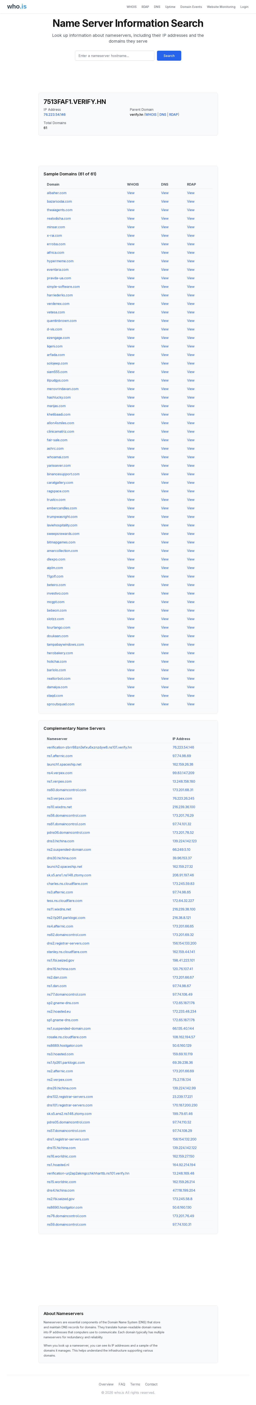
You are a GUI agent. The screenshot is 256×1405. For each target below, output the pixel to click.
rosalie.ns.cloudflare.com (66, 1037)
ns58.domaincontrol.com (66, 815)
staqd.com (55, 695)
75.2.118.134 (182, 1079)
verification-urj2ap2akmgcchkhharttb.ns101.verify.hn (88, 1173)
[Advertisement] (128, 78)
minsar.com (56, 227)
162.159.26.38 (183, 764)
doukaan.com (57, 636)
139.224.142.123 (185, 841)
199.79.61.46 (183, 1114)
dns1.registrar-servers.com (68, 1139)
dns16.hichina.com (61, 969)
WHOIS (132, 7)
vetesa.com (56, 312)
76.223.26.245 (183, 798)
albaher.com (56, 193)
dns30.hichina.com (61, 858)
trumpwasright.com (62, 517)
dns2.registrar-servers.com (68, 943)
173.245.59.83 (183, 884)
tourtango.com (58, 627)
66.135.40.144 (183, 1028)
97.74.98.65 (182, 892)
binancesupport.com (63, 474)
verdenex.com (58, 304)
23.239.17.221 (183, 1097)
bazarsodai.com (59, 201)
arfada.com (56, 355)
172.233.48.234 (184, 1011)
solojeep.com (57, 363)
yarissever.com (59, 465)
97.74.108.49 (182, 994)
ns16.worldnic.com (61, 1156)
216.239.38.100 (184, 909)
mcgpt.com (55, 602)
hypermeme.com (60, 261)
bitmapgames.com (61, 542)
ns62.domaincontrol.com (66, 935)
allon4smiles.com (60, 423)
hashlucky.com (59, 397)
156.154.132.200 (184, 1139)
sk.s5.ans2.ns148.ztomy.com (69, 1114)
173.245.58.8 (182, 1199)
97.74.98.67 (182, 986)
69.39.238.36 (183, 1062)
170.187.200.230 (185, 1105)
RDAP (145, 7)
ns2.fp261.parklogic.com (66, 918)
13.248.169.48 (183, 1173)
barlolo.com (56, 670)
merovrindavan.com (62, 389)
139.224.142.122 (185, 1148)
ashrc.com (55, 448)
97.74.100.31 (182, 1224)
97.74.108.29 (182, 1131)
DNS (157, 7)
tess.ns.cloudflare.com (64, 901)
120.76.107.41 (183, 969)
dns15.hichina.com (61, 1148)
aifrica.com (55, 252)
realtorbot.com (58, 678)
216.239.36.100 (184, 807)
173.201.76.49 (183, 1216)
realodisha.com (59, 218)
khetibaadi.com (58, 414)
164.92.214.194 (184, 1165)
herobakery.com (60, 653)
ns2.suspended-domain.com (69, 849)
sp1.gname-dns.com (62, 1020)
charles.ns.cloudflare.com (67, 884)
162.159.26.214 (184, 1182)
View (131, 193)
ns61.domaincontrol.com (66, 824)
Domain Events (191, 7)
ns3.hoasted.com (60, 1054)
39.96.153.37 (182, 858)
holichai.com (57, 661)
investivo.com (57, 593)
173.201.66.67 (183, 977)
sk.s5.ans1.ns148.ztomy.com (69, 875)
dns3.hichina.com (60, 841)
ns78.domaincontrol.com (66, 1216)
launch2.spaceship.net (64, 866)
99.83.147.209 (183, 773)
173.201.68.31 (183, 790)
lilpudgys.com (57, 380)
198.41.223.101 (184, 960)
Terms (135, 1384)
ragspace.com (58, 491)
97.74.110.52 (182, 1122)
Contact (151, 1384)
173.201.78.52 (183, 832)
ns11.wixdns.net (59, 909)
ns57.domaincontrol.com (66, 1131)
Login (244, 7)
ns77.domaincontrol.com (66, 994)
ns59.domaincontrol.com (66, 1224)
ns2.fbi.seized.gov (61, 1199)
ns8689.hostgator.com (64, 1045)
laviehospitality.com (62, 525)
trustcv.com (56, 499)
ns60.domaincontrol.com (66, 790)
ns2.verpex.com (59, 1079)
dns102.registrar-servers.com (70, 1097)
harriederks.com (60, 295)
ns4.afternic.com (60, 926)
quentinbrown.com (62, 321)
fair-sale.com (57, 440)
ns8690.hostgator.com (64, 1207)
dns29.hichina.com (61, 1088)
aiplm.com (55, 568)
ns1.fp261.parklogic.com (66, 1062)
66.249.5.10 (181, 849)
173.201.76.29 (183, 815)
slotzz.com (55, 619)
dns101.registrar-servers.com (69, 1105)
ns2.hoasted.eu (59, 1011)
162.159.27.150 (183, 1156)
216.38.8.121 (182, 918)
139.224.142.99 (184, 1088)
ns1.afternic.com (59, 756)
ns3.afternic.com (60, 892)
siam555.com (57, 372)
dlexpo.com (56, 559)
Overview (106, 1384)
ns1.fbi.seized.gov (60, 960)
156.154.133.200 (184, 943)
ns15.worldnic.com (61, 1182)
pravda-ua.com (59, 278)
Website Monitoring (221, 7)
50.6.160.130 (182, 1207)
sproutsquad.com (60, 704)
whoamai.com (58, 457)
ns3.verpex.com (59, 798)
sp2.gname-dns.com (63, 1003)
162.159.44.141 (184, 952)
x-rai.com (54, 235)
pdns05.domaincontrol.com (68, 1122)
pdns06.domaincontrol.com (68, 832)
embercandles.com (62, 508)
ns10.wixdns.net (59, 807)
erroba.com (56, 244)
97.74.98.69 (182, 756)
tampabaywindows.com (65, 644)
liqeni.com (54, 346)
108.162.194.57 (184, 1037)
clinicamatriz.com (60, 431)
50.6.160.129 (182, 1045)
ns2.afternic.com (60, 1071)
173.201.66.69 (183, 1071)
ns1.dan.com (56, 986)
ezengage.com (58, 338)
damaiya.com (57, 687)
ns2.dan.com (57, 977)
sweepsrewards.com (63, 534)
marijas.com (56, 406)
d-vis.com (54, 329)
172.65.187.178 (184, 1003)
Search (169, 56)
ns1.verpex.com (59, 781)
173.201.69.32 (183, 935)
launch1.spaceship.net (64, 764)
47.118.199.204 (184, 1190)
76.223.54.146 (55, 114)
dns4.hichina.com (60, 1190)
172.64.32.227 (183, 901)
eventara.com (58, 269)
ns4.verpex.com (59, 773)
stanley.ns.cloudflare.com (67, 952)
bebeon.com (57, 610)
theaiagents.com (59, 210)
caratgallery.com (60, 482)
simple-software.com (63, 286)
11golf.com (55, 576)
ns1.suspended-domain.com (69, 1028)
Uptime (170, 7)
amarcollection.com (62, 551)
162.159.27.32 (183, 866)
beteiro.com (56, 585)
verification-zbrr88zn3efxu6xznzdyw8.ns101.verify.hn (89, 747)
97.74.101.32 (182, 824)
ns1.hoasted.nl (58, 1165)
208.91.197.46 (183, 875)
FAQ (122, 1384)
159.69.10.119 (183, 1054)
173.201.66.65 (183, 926)
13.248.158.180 (184, 781)
